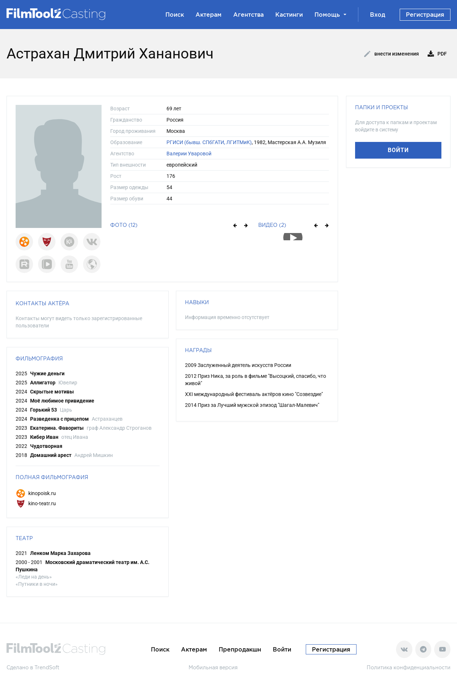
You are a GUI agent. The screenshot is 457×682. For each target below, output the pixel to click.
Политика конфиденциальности (408, 667)
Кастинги (289, 14)
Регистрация (425, 14)
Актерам (208, 14)
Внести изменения (391, 54)
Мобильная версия (213, 667)
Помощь (330, 14)
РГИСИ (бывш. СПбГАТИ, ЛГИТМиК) (209, 142)
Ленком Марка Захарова (60, 553)
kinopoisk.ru (36, 493)
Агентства (248, 14)
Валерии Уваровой (188, 153)
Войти (398, 150)
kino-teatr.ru (36, 503)
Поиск (174, 14)
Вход (377, 14)
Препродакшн (240, 649)
